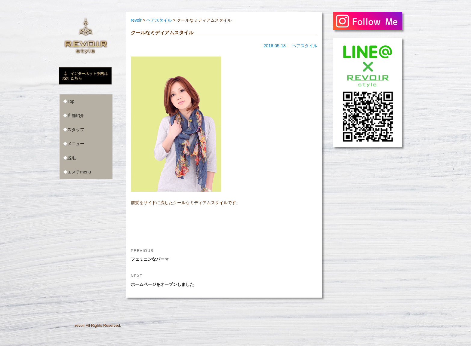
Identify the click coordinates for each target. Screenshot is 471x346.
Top (70, 101)
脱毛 (71, 157)
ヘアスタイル (304, 45)
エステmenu (79, 172)
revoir (80, 325)
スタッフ (75, 129)
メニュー (75, 143)
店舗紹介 (75, 115)
